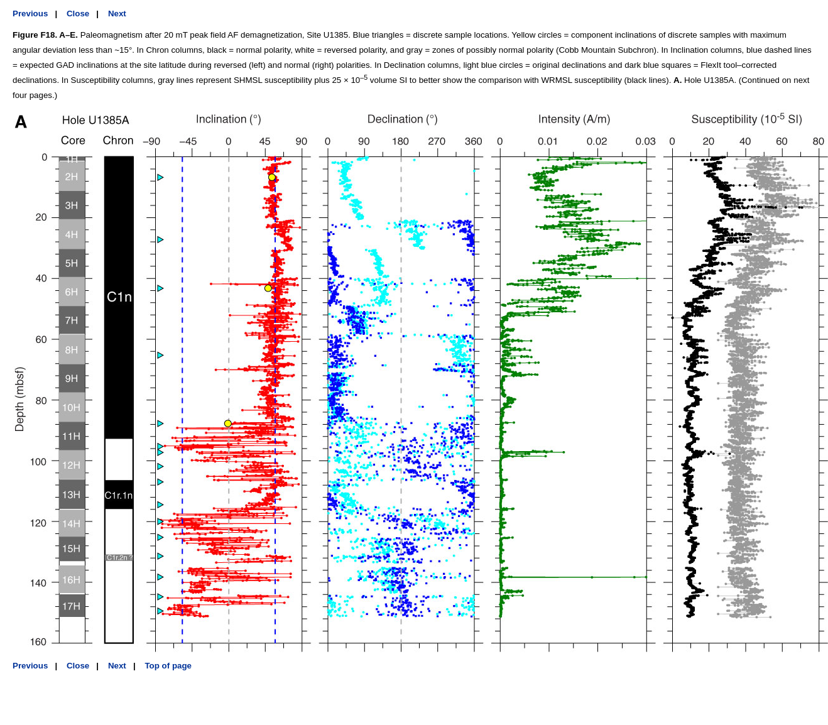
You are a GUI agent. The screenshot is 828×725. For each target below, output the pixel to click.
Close (78, 13)
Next (117, 13)
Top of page (168, 665)
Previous (30, 13)
